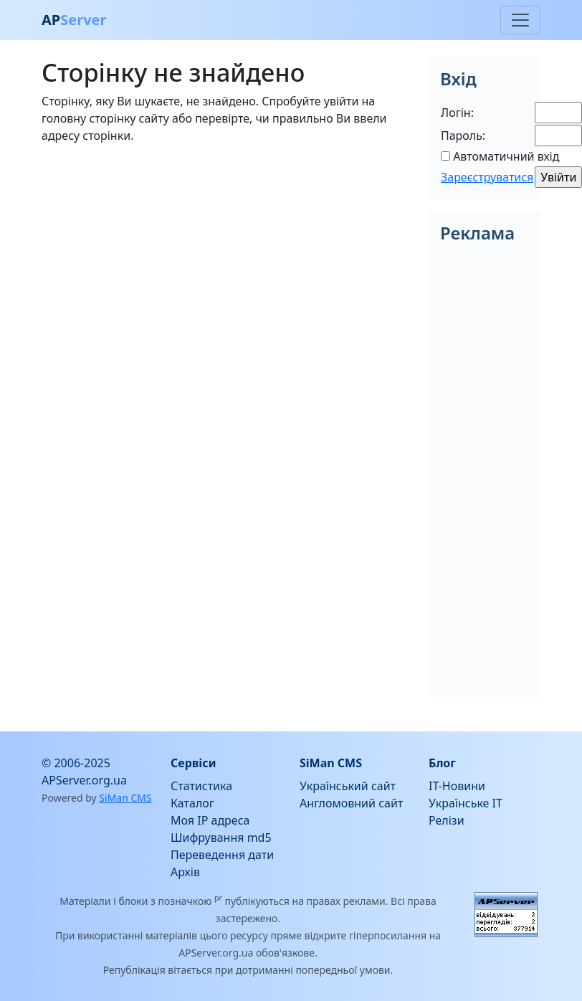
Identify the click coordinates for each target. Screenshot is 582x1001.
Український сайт (348, 786)
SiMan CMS (125, 798)
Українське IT (465, 803)
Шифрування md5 (221, 837)
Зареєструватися (487, 177)
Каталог (192, 803)
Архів (185, 872)
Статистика (201, 786)
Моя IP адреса (210, 820)
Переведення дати (222, 855)
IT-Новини (457, 786)
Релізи (446, 820)
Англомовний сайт (351, 803)
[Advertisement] (226, 256)
